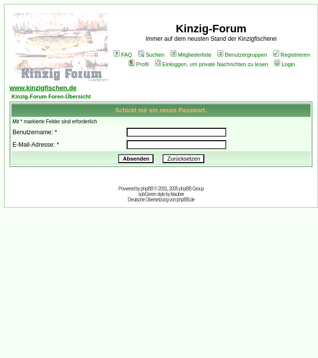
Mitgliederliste (190, 55)
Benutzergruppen (242, 55)
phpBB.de (185, 199)
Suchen (151, 55)
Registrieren (291, 55)
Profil (139, 64)
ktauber (177, 194)
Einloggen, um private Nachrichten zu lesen (211, 64)
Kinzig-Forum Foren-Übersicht (51, 96)
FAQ (123, 55)
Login (284, 64)
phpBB (147, 188)
